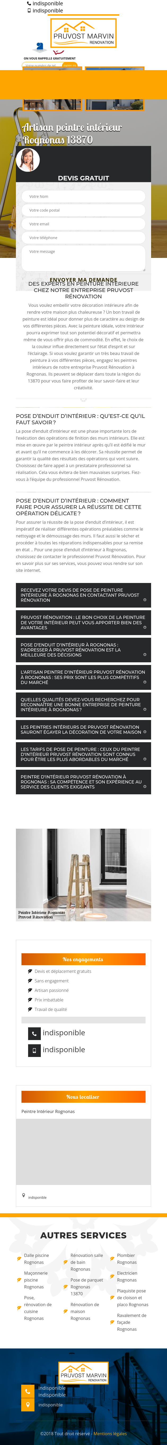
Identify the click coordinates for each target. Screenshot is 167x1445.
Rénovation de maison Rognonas (81, 1311)
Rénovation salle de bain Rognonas (83, 1262)
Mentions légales (110, 1434)
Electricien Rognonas (123, 1276)
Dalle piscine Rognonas (33, 1258)
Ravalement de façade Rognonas (128, 1322)
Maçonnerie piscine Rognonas (32, 1280)
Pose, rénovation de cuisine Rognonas (34, 1308)
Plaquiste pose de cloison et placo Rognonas (129, 1297)
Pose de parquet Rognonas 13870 (83, 1287)
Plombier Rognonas (123, 1258)
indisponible (45, 3)
